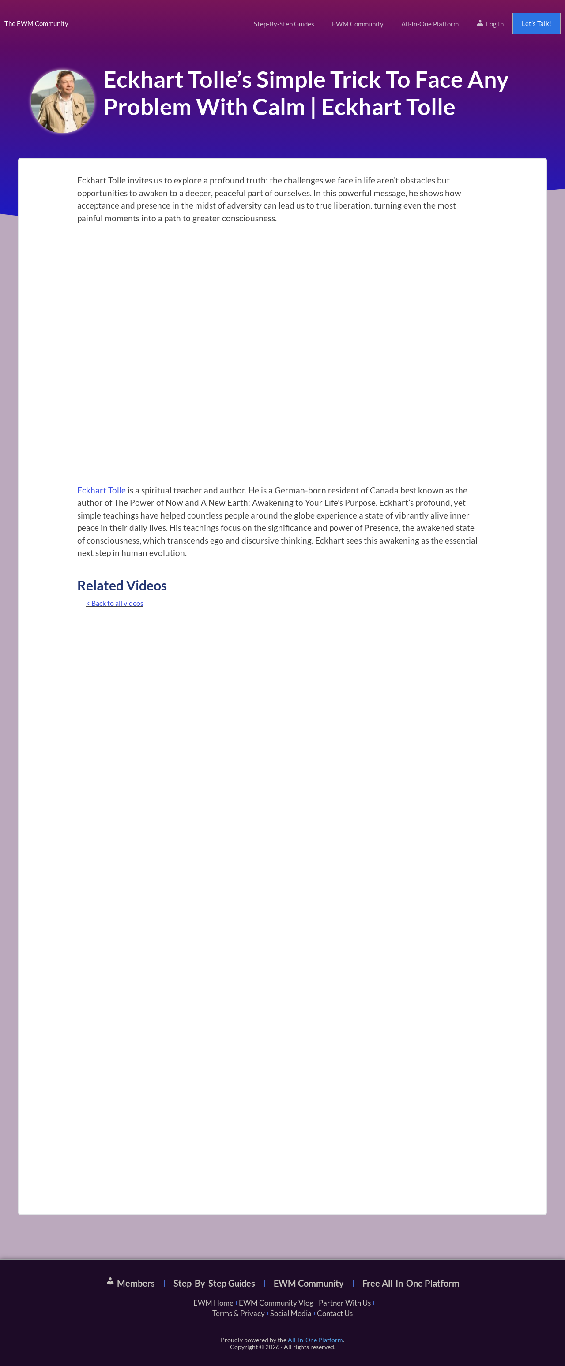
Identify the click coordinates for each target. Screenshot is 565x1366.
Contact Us (335, 1313)
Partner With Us (345, 1302)
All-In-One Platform (430, 24)
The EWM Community (36, 23)
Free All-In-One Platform (411, 1283)
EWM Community (358, 24)
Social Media (291, 1313)
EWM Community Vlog (276, 1302)
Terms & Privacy (238, 1313)
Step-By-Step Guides (284, 24)
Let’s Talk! (536, 23)
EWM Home (213, 1302)
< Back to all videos (114, 603)
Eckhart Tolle (101, 490)
